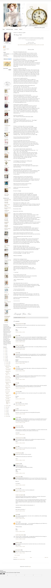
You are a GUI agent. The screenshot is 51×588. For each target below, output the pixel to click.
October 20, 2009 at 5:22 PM (20, 363)
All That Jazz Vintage (9, 29)
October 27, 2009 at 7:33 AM (20, 552)
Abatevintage (18, 391)
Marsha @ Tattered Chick (20, 323)
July (6, 408)
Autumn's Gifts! (7, 385)
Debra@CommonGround (20, 437)
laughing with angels (6, 294)
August (7, 407)
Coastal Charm (6, 287)
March (7, 414)
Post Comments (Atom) (21, 559)
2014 (5, 353)
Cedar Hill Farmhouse (6, 226)
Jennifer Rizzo (6, 210)
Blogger (29, 566)
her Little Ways (6, 95)
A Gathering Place (7, 125)
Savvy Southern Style (6, 246)
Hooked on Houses (7, 228)
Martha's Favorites (19, 345)
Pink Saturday (7, 376)
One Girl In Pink (7, 132)
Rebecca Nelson (18, 476)
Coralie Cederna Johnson (20, 534)
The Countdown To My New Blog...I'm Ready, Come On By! (7, 402)
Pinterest (20, 29)
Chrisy (17, 446)
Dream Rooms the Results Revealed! (8, 383)
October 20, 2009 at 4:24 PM (20, 341)
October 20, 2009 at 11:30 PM (20, 413)
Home (4, 29)
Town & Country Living (7, 205)
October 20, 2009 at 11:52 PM (20, 422)
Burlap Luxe (6, 273)
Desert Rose (17, 488)
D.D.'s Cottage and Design (7, 302)
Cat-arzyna (6, 280)
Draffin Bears (18, 463)
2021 (5, 348)
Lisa (16, 374)
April (6, 413)
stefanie (17, 514)
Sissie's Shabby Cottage (6, 153)
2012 (5, 356)
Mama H (17, 335)
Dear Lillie (6, 219)
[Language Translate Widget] (8, 54)
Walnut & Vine (6, 167)
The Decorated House (6, 238)
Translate (5, 56)
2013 (5, 354)
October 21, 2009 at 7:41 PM (20, 460)
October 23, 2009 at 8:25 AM (20, 518)
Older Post (46, 557)
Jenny (17, 366)
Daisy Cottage (6, 194)
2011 (5, 357)
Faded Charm (6, 266)
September (7, 405)
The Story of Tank (8, 377)
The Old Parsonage (19, 452)
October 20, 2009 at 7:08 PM (20, 379)
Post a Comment (17, 555)
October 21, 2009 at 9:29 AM (20, 434)
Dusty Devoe (18, 402)
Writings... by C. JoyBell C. (7, 103)
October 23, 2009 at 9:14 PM (20, 531)
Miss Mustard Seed (7, 207)
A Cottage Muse (7, 174)
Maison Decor (6, 253)
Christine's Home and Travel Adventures (7, 111)
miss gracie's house (7, 187)
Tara (5, 47)
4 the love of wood (7, 212)
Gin (16, 408)
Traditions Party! (8, 380)
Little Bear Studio (7, 118)
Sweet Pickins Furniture (6, 222)
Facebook (16, 29)
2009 (5, 360)
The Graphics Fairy (7, 199)
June (6, 410)
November (7, 363)
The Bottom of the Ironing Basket (7, 316)
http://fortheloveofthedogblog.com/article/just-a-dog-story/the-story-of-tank (31, 44)
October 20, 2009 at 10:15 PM (20, 405)
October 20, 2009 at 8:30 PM (20, 398)
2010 (5, 359)
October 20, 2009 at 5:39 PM (20, 370)
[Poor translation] (3, 574)
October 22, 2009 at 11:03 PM (20, 491)
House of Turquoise (7, 309)
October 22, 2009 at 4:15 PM (20, 473)
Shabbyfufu (6, 139)
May (6, 411)
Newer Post (15, 557)
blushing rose (18, 542)
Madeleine (17, 417)
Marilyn (17, 352)
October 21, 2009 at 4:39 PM (20, 449)
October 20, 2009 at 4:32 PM (20, 349)
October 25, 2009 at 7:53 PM (20, 546)
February (7, 416)
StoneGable (6, 202)
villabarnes (6, 231)
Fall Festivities (7, 391)
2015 (5, 351)
